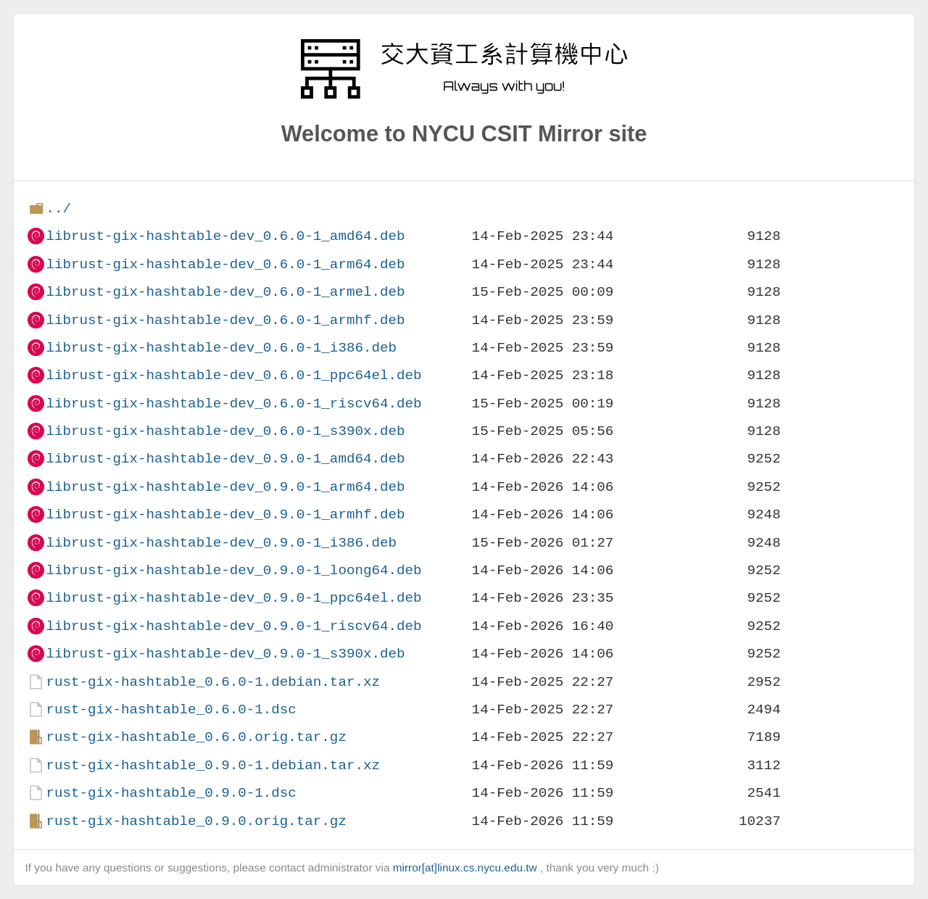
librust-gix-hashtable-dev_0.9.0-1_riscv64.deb (233, 626)
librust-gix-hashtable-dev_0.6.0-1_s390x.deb (225, 431)
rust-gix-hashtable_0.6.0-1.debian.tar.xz (213, 682)
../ (58, 208)
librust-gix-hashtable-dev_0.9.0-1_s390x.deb (225, 653)
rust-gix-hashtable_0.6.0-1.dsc (171, 709)
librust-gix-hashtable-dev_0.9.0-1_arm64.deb (225, 487)
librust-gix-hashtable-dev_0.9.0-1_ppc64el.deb (233, 598)
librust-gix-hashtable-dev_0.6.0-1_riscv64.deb (233, 403)
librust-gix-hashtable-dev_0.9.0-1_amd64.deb (225, 458)
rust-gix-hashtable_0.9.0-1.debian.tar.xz (213, 765)
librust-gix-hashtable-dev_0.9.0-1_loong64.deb (233, 570)
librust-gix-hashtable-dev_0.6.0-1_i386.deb (221, 347)
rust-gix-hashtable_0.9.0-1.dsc (171, 793)
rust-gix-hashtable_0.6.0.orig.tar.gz (196, 737)
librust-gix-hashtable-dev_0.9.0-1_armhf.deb (225, 514)
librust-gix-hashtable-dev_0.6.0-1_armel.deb (225, 292)
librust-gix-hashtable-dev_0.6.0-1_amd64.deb (225, 236)
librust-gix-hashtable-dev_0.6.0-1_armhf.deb (225, 320)
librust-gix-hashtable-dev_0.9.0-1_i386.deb (221, 542)
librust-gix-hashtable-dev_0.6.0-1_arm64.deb (225, 264)
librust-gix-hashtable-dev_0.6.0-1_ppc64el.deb (233, 375)
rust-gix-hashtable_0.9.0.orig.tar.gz (196, 821)
